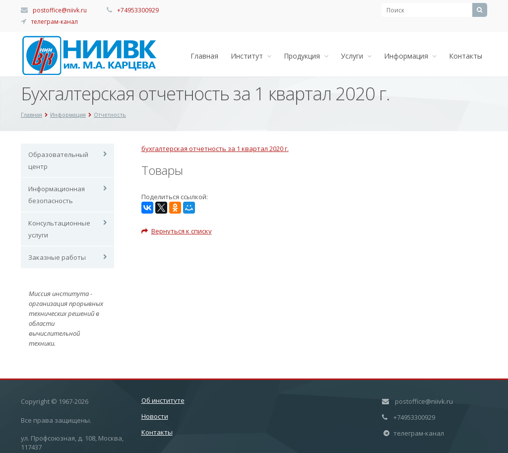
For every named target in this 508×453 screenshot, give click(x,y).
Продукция (306, 56)
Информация (410, 56)
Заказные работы (57, 257)
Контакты (465, 56)
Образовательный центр (58, 160)
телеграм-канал (54, 21)
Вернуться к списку (176, 230)
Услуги (356, 56)
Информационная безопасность (56, 194)
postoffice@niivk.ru (60, 10)
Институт (251, 56)
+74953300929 (138, 10)
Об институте (163, 400)
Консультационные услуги (59, 229)
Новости (154, 416)
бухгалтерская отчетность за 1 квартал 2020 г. (215, 148)
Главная (204, 56)
